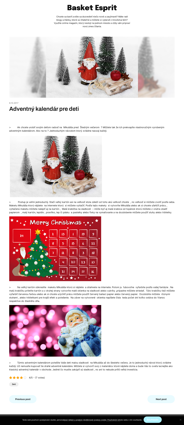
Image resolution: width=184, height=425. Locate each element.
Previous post (22, 399)
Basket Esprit (92, 8)
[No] (180, 419)
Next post (161, 399)
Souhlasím (152, 419)
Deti (14, 384)
